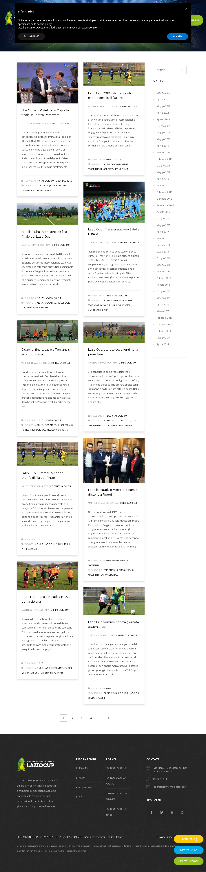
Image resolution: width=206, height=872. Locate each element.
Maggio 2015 (163, 298)
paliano (69, 425)
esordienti (93, 169)
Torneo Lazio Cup (59, 123)
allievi (107, 164)
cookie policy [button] (44, 849)
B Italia (114, 300)
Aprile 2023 (163, 99)
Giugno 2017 (163, 218)
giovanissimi (114, 169)
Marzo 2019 (163, 152)
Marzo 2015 (163, 311)
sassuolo (38, 190)
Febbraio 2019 (164, 159)
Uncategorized (64, 181)
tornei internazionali (51, 673)
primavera (26, 190)
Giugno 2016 (163, 258)
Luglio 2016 (163, 251)
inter (55, 185)
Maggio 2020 (163, 132)
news (108, 295)
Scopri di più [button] (31, 861)
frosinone (93, 305)
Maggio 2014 (163, 337)
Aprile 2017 (163, 231)
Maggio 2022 (163, 106)
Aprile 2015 (163, 304)
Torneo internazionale (33, 430)
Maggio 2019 (163, 139)
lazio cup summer (54, 668)
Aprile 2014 (163, 344)
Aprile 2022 (163, 112)
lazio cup (64, 185)
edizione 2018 (111, 570)
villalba (128, 425)
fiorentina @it (44, 185)
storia (47, 190)
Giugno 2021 (163, 126)
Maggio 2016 (163, 264)
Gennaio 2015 (164, 324)
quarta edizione (30, 673)
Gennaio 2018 (164, 198)
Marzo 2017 (163, 238)
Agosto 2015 (163, 284)
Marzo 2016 (163, 271)
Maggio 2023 (163, 92)
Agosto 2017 (163, 212)
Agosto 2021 (163, 119)
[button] (186, 834)
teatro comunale (109, 575)
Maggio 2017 (163, 225)
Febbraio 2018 (164, 192)
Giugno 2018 (163, 165)
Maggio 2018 (163, 172)
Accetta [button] (177, 861)
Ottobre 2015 (164, 278)
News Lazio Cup (47, 181)
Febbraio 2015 (164, 317)
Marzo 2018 (163, 185)
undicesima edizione (99, 310)
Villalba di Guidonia (57, 430)
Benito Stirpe (125, 300)
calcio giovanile (119, 164)
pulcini (125, 169)
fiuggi (103, 169)
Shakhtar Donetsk (120, 305)
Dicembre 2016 (165, 245)
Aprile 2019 (163, 145)
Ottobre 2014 (164, 331)
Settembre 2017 (165, 205)
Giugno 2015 (163, 291)
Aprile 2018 (163, 178)
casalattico (50, 303)
